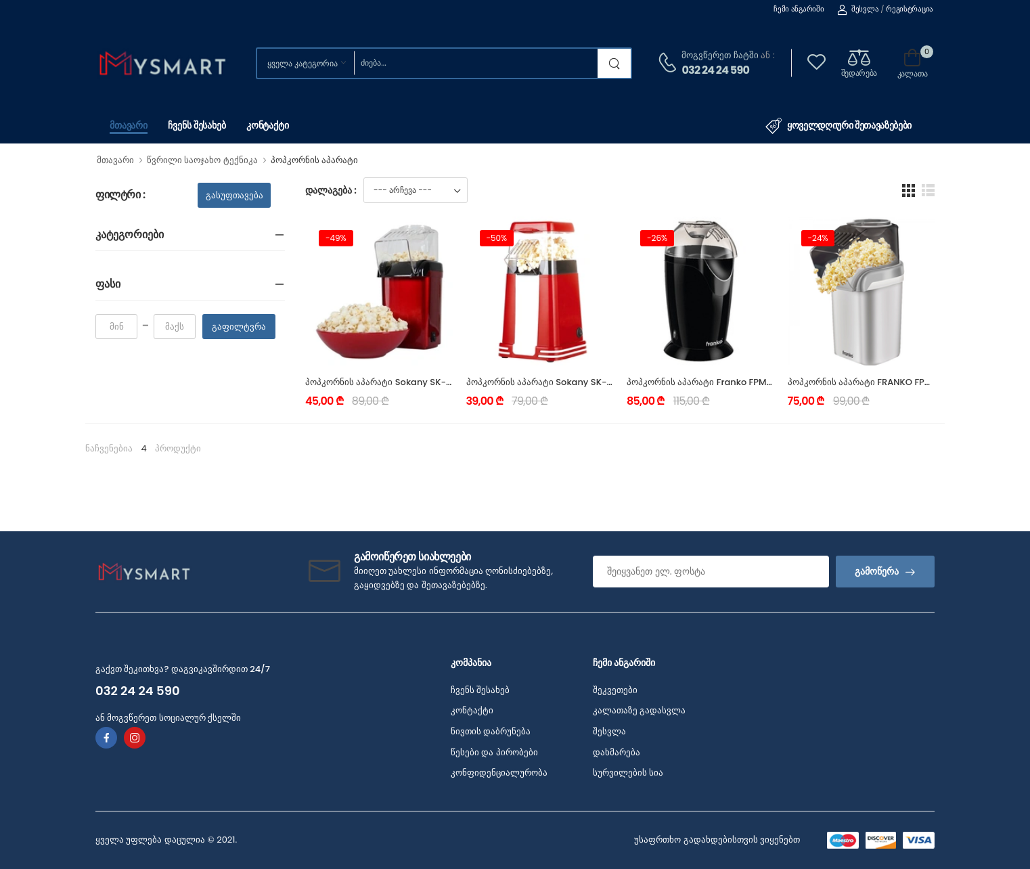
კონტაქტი (267, 125)
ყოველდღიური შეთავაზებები (838, 126)
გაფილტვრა (239, 326)
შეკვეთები (615, 690)
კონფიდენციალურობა (499, 772)
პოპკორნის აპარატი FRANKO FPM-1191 (870, 382)
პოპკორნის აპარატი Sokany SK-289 (544, 382)
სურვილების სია (628, 772)
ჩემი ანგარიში (799, 8)
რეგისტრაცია (909, 8)
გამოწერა (877, 571)
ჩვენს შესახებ (197, 125)
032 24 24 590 (715, 70)
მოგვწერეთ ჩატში (719, 55)
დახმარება (616, 752)
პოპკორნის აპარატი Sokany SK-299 (383, 382)
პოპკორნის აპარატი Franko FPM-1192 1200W (723, 382)
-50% (497, 238)
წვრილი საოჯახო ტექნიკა (202, 160)
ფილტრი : (120, 195)
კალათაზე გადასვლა (639, 710)
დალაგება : (331, 190)
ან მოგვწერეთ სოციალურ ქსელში (168, 717)
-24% (818, 238)
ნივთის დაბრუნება (491, 731)
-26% (657, 238)
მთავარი (129, 125)
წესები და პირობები (494, 752)
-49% (336, 238)
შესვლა (857, 8)
